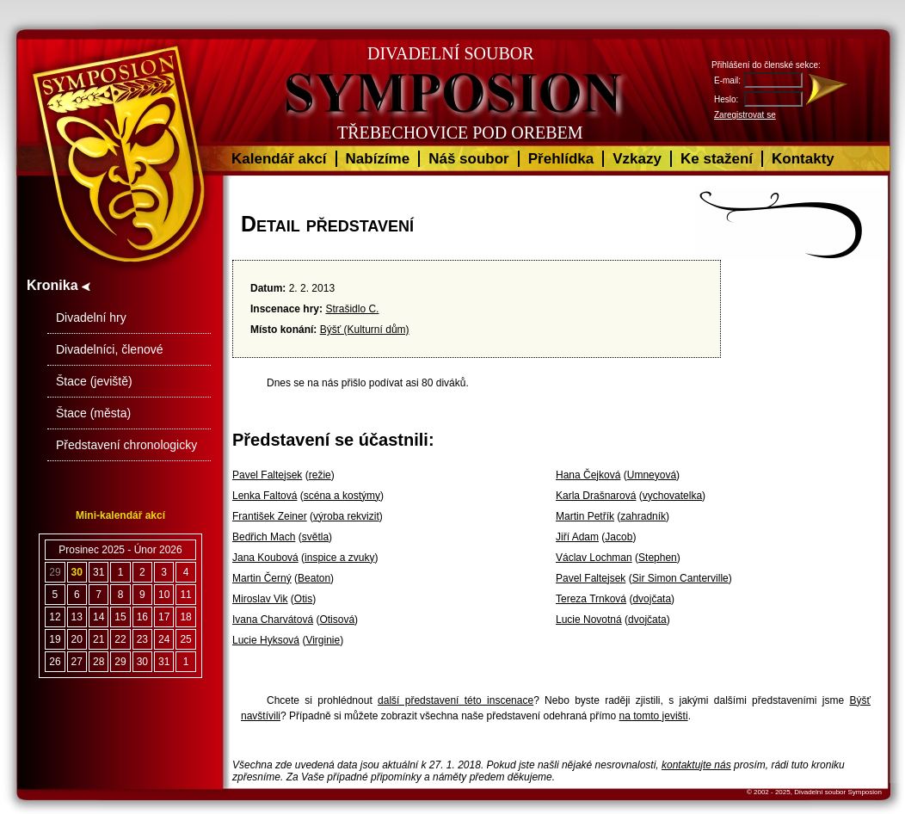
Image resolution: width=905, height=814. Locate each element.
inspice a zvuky (339, 558)
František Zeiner (269, 516)
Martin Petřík (585, 516)
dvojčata (651, 599)
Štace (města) (93, 413)
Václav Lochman (594, 558)
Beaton (314, 578)
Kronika (58, 285)
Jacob (618, 537)
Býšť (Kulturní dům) (364, 330)
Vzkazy (637, 159)
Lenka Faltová (264, 496)
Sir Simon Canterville (680, 578)
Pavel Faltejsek (267, 475)
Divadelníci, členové (109, 349)
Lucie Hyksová (265, 640)
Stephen (657, 558)
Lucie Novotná (589, 620)
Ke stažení (716, 159)
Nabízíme (378, 159)
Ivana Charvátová (272, 620)
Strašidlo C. (352, 309)
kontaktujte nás (696, 765)
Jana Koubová (265, 558)
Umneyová (651, 475)
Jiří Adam (577, 537)
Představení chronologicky (126, 445)
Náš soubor (468, 159)
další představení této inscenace (455, 700)
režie (320, 475)
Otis (303, 599)
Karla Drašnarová (596, 496)
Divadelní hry (91, 317)
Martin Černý (262, 578)
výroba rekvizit (346, 516)
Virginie (322, 640)
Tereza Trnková (591, 599)
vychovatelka (672, 496)
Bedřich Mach (263, 537)
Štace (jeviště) (94, 381)
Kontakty (803, 159)
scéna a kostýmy (342, 496)
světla (315, 537)
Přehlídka (561, 159)
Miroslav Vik (259, 599)
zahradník (643, 516)
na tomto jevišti (653, 716)
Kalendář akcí (279, 159)
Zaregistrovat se (745, 115)
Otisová (336, 620)
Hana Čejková (588, 475)
